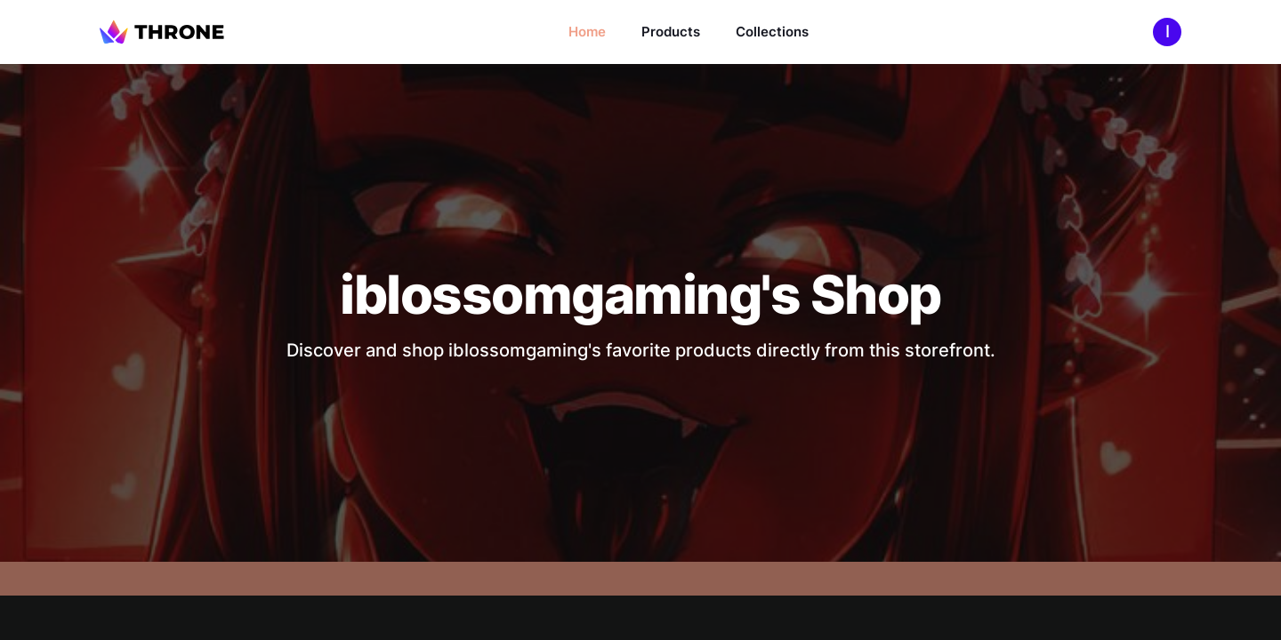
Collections (772, 31)
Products (670, 31)
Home (587, 31)
